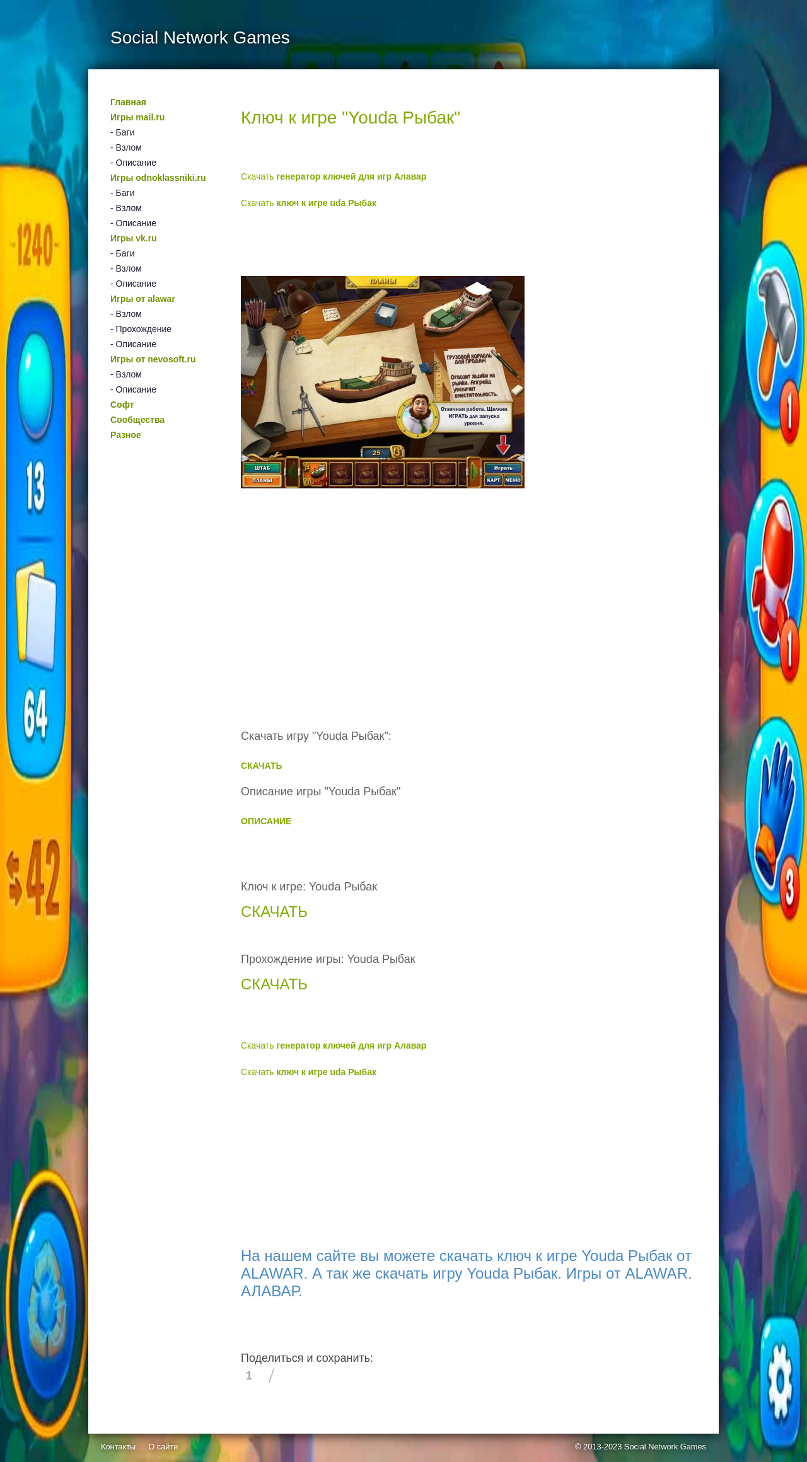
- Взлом (126, 147)
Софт (122, 405)
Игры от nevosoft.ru (152, 359)
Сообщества (137, 420)
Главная (128, 102)
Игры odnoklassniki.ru (158, 178)
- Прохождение (140, 329)
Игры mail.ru (137, 117)
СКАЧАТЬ (261, 766)
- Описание (133, 163)
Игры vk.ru (133, 238)
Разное (125, 435)
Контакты (118, 1446)
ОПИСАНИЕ (266, 821)
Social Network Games (665, 1446)
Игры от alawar (142, 299)
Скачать (333, 176)
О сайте (163, 1446)
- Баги (122, 132)
